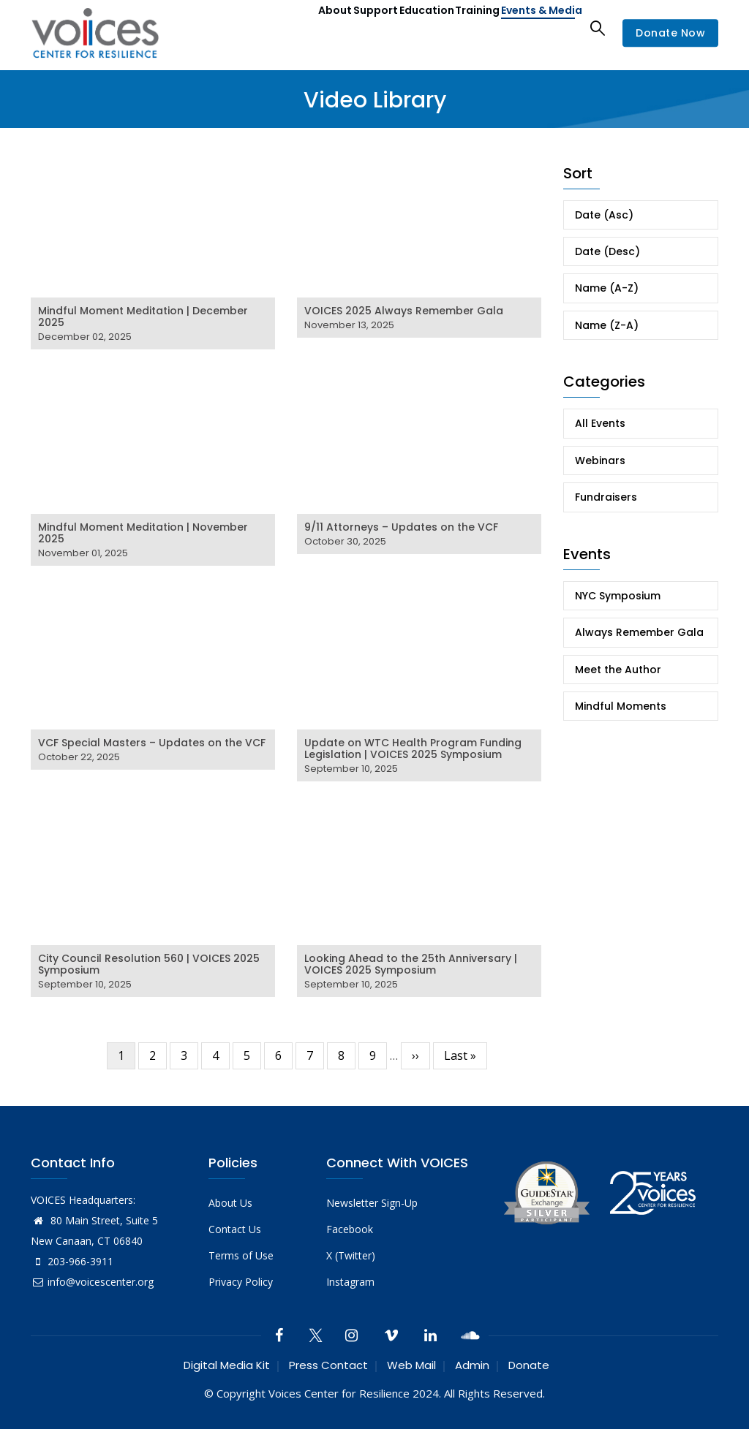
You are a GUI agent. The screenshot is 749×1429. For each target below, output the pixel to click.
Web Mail (411, 1365)
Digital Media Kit (227, 1365)
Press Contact (328, 1365)
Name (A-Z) (607, 288)
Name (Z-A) (607, 325)
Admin (472, 1365)
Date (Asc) (604, 215)
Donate (528, 1365)
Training (457, 27)
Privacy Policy (240, 1282)
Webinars (600, 460)
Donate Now (670, 33)
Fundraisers (606, 497)
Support (331, 27)
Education (394, 27)
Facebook (349, 1229)
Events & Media (534, 27)
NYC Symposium (617, 595)
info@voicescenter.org (92, 1282)
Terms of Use (241, 1255)
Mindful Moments (620, 706)
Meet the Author (618, 669)
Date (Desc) (607, 251)
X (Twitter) (350, 1255)
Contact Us (234, 1229)
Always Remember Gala (639, 632)
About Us (230, 1203)
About (277, 27)
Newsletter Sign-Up (372, 1203)
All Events (600, 423)
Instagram (350, 1282)
